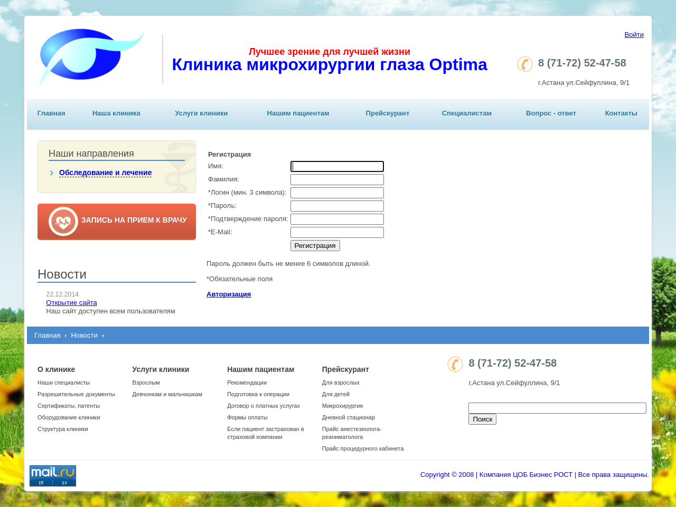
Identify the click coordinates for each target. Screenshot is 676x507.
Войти (634, 35)
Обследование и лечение (105, 172)
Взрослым (146, 382)
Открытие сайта (71, 303)
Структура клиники (62, 429)
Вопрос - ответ (551, 113)
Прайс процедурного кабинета (363, 448)
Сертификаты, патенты (68, 406)
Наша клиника (116, 113)
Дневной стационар (348, 417)
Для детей (336, 394)
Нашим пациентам (298, 113)
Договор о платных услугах (263, 406)
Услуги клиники (201, 113)
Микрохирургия (342, 406)
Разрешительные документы (76, 394)
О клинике (56, 369)
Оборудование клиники (68, 417)
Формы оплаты (247, 417)
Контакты (621, 113)
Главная (51, 113)
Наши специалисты (63, 382)
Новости (84, 335)
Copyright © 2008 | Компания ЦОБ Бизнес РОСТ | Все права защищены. (534, 475)
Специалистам (467, 113)
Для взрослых (341, 382)
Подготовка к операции (258, 394)
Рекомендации (247, 382)
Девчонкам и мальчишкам (167, 394)
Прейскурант (388, 113)
